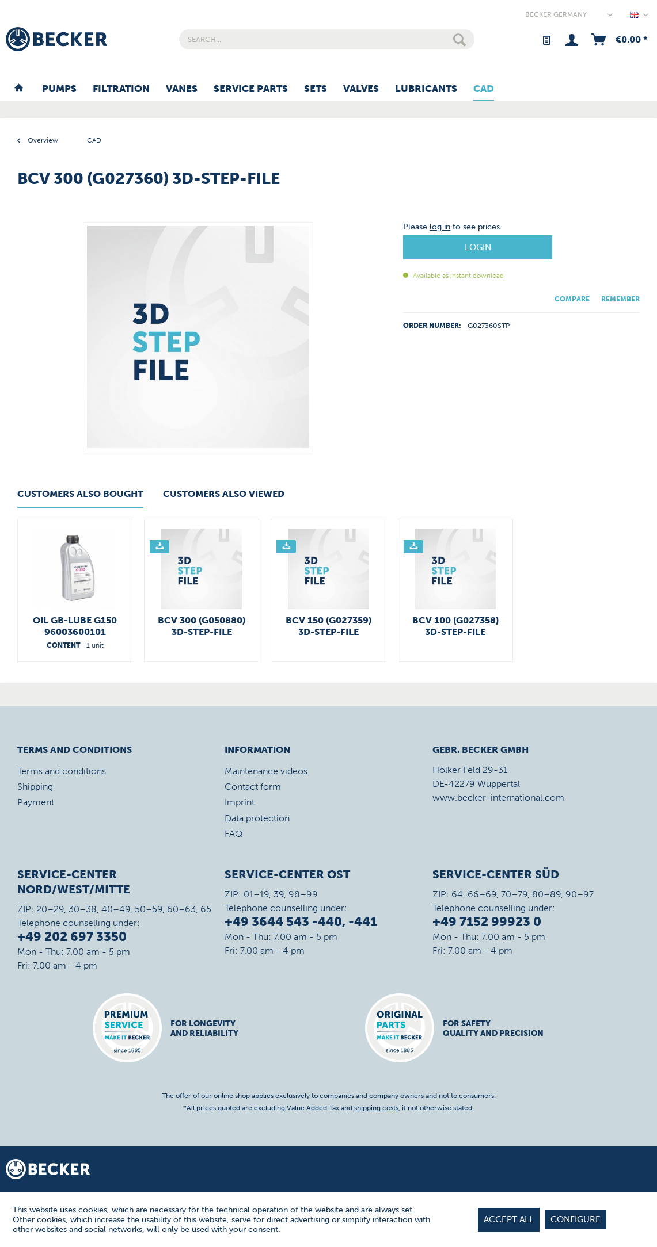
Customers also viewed (223, 493)
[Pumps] (59, 89)
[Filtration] (121, 89)
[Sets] (315, 89)
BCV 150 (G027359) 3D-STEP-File (328, 626)
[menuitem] (326, 39)
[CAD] (483, 89)
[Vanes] (182, 89)
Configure (575, 1219)
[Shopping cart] (618, 39)
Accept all (509, 1219)
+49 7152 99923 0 (486, 921)
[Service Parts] (251, 89)
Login (478, 247)
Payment (35, 802)
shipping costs (376, 1108)
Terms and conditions (61, 771)
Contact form (253, 786)
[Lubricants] (426, 89)
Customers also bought (80, 493)
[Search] (459, 39)
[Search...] (326, 39)
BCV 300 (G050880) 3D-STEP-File (201, 626)
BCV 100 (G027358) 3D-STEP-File (455, 626)
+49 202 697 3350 (72, 936)
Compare (572, 299)
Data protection (257, 818)
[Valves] (361, 89)
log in (440, 227)
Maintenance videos (266, 771)
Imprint (240, 802)
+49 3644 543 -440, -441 (301, 921)
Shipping (35, 786)
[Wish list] (546, 39)
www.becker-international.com (498, 797)
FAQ (233, 833)
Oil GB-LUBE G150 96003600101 (75, 626)
